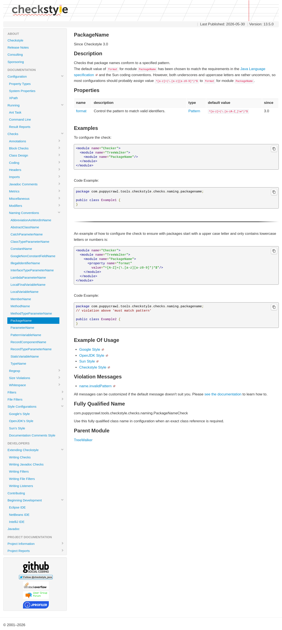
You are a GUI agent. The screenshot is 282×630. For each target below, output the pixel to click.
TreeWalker (83, 440)
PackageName (21, 320)
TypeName (18, 363)
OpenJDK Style (91, 355)
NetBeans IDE (19, 514)
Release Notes (18, 47)
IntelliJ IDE (17, 522)
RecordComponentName (28, 342)
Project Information (36, 543)
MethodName (20, 306)
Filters (36, 392)
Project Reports (36, 551)
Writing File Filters (22, 479)
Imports (35, 177)
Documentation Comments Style (32, 435)
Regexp (35, 371)
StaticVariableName (25, 356)
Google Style (89, 349)
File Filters (36, 399)
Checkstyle (15, 40)
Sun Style (87, 361)
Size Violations (35, 378)
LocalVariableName (25, 291)
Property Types (20, 84)
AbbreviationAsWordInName (31, 220)
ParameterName (22, 327)
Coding (35, 162)
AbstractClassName (25, 227)
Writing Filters (19, 471)
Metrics (35, 191)
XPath (13, 98)
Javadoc (14, 529)
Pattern (194, 111)
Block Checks (35, 148)
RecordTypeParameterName (31, 349)
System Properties (22, 91)
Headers (35, 170)
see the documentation (223, 394)
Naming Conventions (35, 213)
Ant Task (15, 112)
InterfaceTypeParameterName (32, 270)
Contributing (16, 493)
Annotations (35, 141)
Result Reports (19, 127)
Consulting (15, 54)
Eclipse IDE (17, 507)
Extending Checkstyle (36, 450)
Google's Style (19, 414)
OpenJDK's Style (21, 421)
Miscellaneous (35, 198)
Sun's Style (17, 428)
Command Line (20, 119)
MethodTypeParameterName (31, 313)
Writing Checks (20, 457)
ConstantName (21, 248)
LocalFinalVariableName (28, 284)
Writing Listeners (21, 486)
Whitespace (35, 385)
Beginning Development (36, 500)
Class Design (35, 155)
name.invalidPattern (95, 386)
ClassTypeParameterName (30, 241)
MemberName (21, 299)
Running (36, 105)
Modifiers (35, 205)
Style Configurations (36, 406)
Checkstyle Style (92, 367)
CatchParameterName (27, 234)
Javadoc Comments (35, 184)
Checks (36, 134)
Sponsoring (16, 62)
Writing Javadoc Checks (26, 464)
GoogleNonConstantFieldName (33, 256)
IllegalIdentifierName (25, 263)
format (81, 111)
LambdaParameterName (28, 277)
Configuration (36, 76)
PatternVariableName (26, 335)
